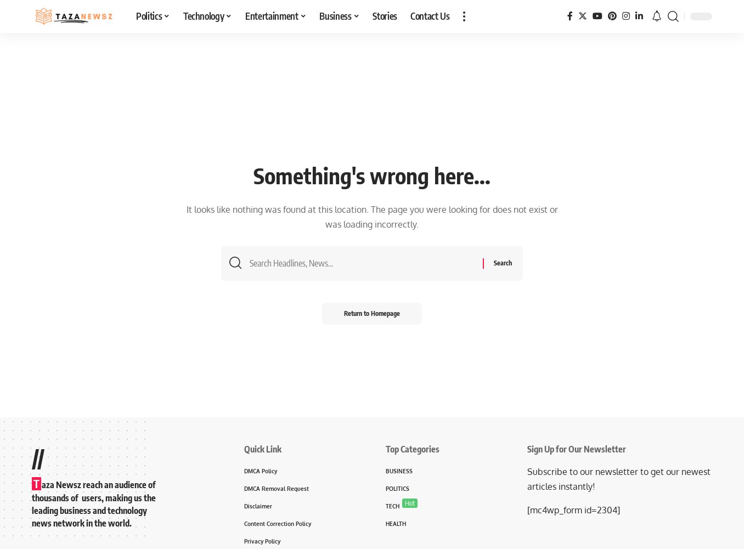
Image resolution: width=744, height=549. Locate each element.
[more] (464, 16)
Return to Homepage (372, 313)
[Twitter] (583, 16)
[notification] (656, 16)
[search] (673, 16)
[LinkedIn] (639, 16)
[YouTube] (597, 16)
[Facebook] (570, 16)
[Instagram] (626, 16)
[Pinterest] (612, 16)
